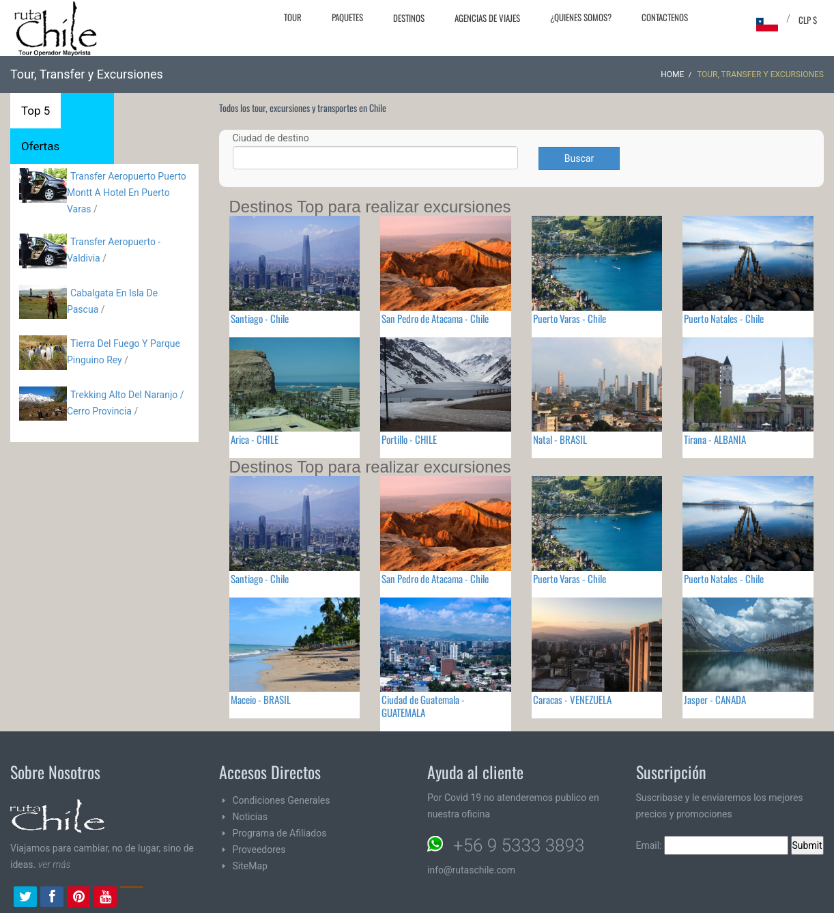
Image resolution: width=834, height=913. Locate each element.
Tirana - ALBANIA (715, 439)
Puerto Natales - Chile (724, 318)
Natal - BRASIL (560, 439)
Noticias (250, 816)
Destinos (409, 18)
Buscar (579, 158)
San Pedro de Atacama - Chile (435, 318)
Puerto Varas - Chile (569, 318)
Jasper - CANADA (715, 699)
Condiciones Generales (281, 800)
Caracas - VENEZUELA (572, 699)
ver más (54, 864)
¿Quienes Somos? (581, 17)
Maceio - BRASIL (261, 699)
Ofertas (40, 146)
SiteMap (250, 865)
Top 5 (35, 110)
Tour (293, 17)
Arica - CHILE (254, 439)
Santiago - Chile (260, 318)
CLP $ (808, 20)
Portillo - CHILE (409, 439)
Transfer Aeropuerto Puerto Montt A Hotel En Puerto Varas (126, 192)
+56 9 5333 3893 (518, 845)
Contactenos (665, 17)
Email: (712, 845)
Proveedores (259, 849)
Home (672, 74)
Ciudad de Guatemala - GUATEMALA (423, 706)
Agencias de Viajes (487, 18)
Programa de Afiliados (280, 833)
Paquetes (347, 17)
